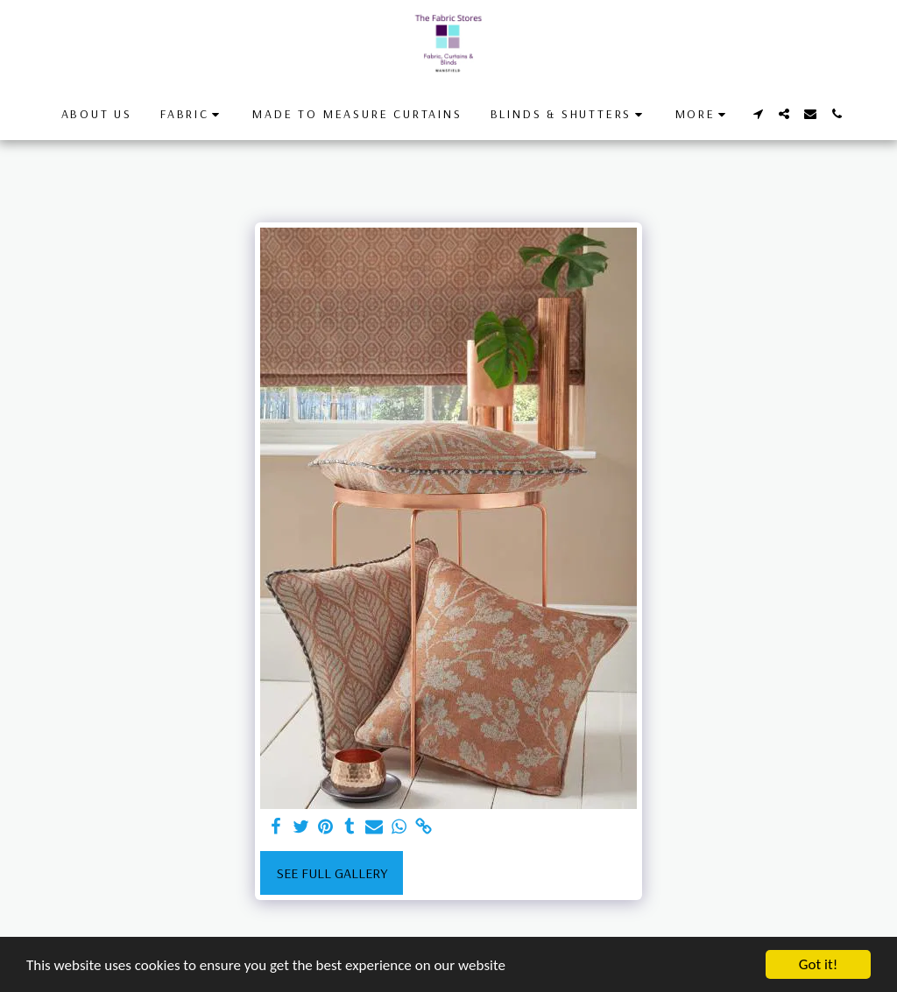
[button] (192, 114)
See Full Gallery (332, 873)
